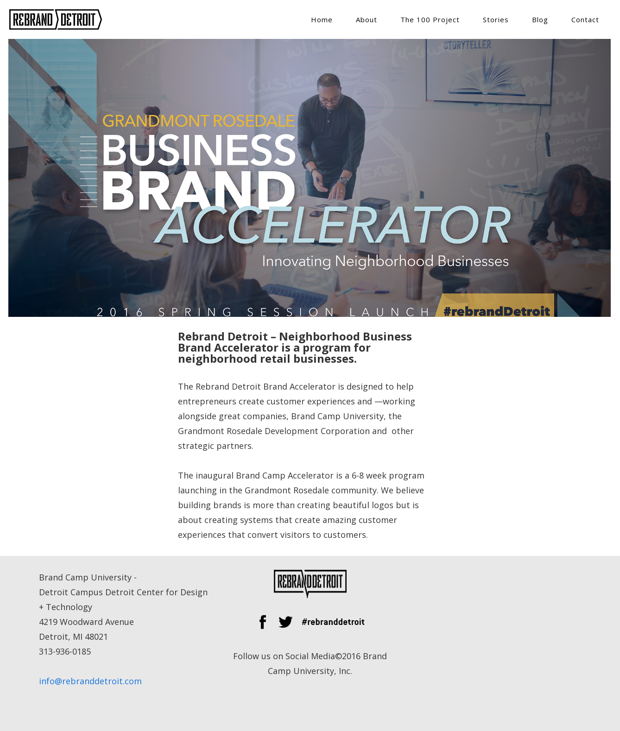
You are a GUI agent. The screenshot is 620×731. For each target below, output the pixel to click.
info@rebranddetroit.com (90, 681)
